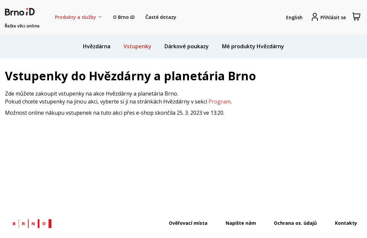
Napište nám (241, 223)
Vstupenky (137, 46)
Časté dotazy (160, 17)
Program (219, 101)
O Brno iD (124, 17)
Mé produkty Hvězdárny (253, 46)
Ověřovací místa (188, 223)
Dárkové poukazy (187, 46)
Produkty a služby (78, 17)
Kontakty (346, 223)
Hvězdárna (96, 46)
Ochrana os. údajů (295, 223)
